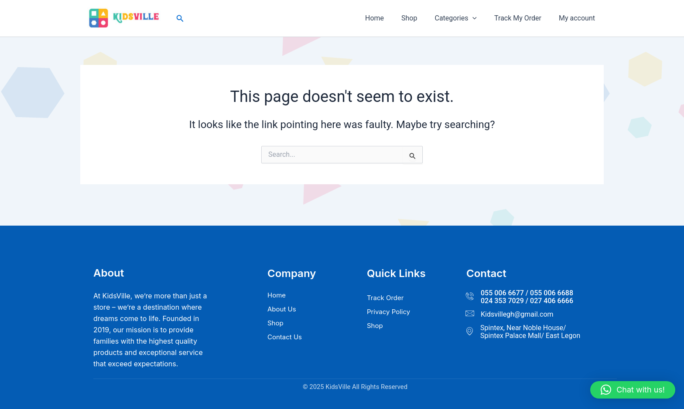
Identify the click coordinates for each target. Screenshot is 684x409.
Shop (421, 18)
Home (390, 18)
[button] (180, 18)
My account (579, 18)
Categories (464, 18)
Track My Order (523, 18)
